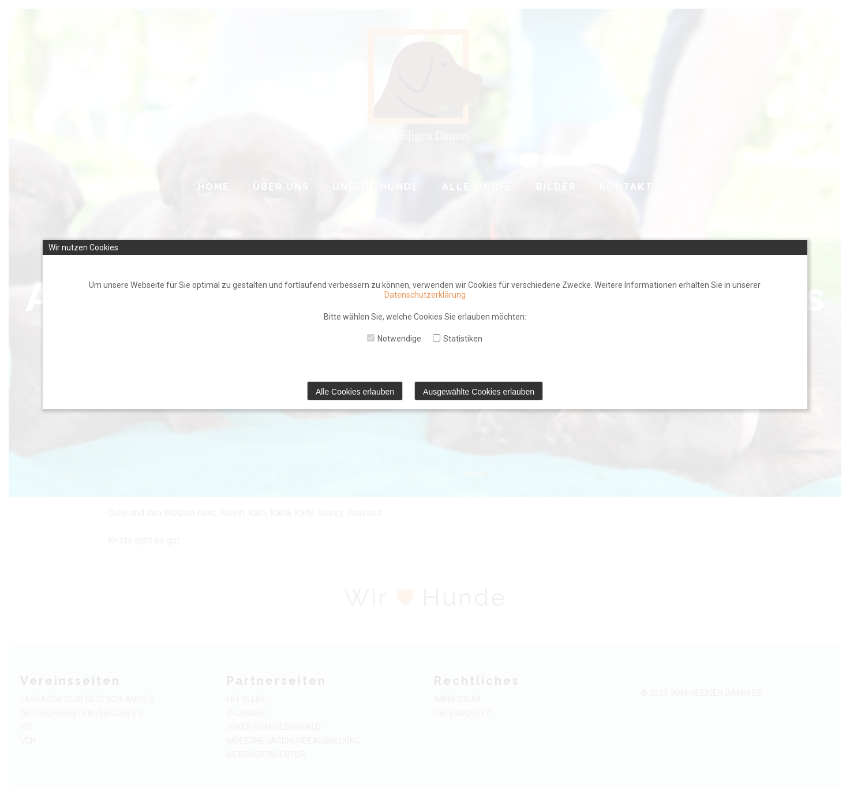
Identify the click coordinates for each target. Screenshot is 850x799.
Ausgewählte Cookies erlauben (478, 391)
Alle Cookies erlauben (355, 391)
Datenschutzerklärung (425, 294)
